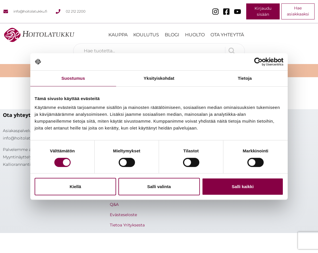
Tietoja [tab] (245, 78)
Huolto (195, 34)
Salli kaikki (243, 186)
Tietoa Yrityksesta (127, 225)
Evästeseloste (123, 214)
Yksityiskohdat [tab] (159, 78)
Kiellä (75, 186)
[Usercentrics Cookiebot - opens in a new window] (258, 61)
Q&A (114, 204)
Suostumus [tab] (73, 78)
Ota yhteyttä (227, 34)
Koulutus (146, 34)
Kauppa (118, 34)
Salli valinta (159, 186)
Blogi (172, 34)
